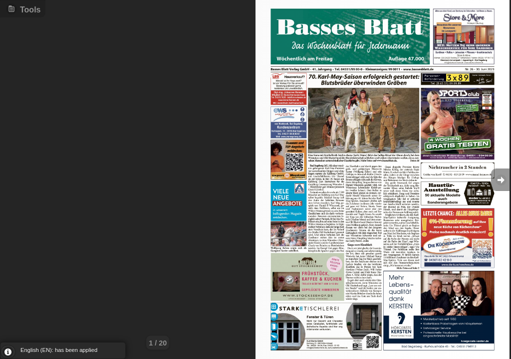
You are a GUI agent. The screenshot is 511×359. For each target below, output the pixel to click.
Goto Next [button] (501, 180)
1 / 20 (158, 343)
